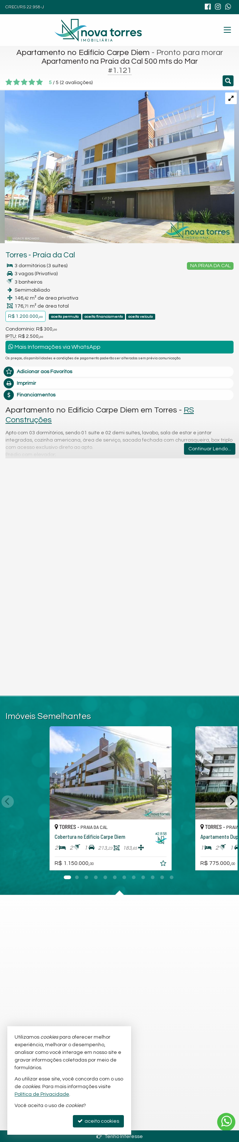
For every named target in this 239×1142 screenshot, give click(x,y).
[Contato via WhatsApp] (226, 1122)
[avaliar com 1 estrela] (8, 82)
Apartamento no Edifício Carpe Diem (83, 52)
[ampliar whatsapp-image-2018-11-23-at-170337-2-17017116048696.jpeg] (117, 166)
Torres (16, 255)
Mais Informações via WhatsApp (54, 347)
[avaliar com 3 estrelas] (24, 82)
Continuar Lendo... (209, 448)
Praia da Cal (53, 255)
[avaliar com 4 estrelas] (31, 82)
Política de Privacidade (42, 1094)
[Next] (188, 772)
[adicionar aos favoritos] (182, 864)
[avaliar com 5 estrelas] (39, 82)
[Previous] (50, 772)
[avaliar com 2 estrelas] (16, 82)
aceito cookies (98, 1121)
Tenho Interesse (120, 1136)
